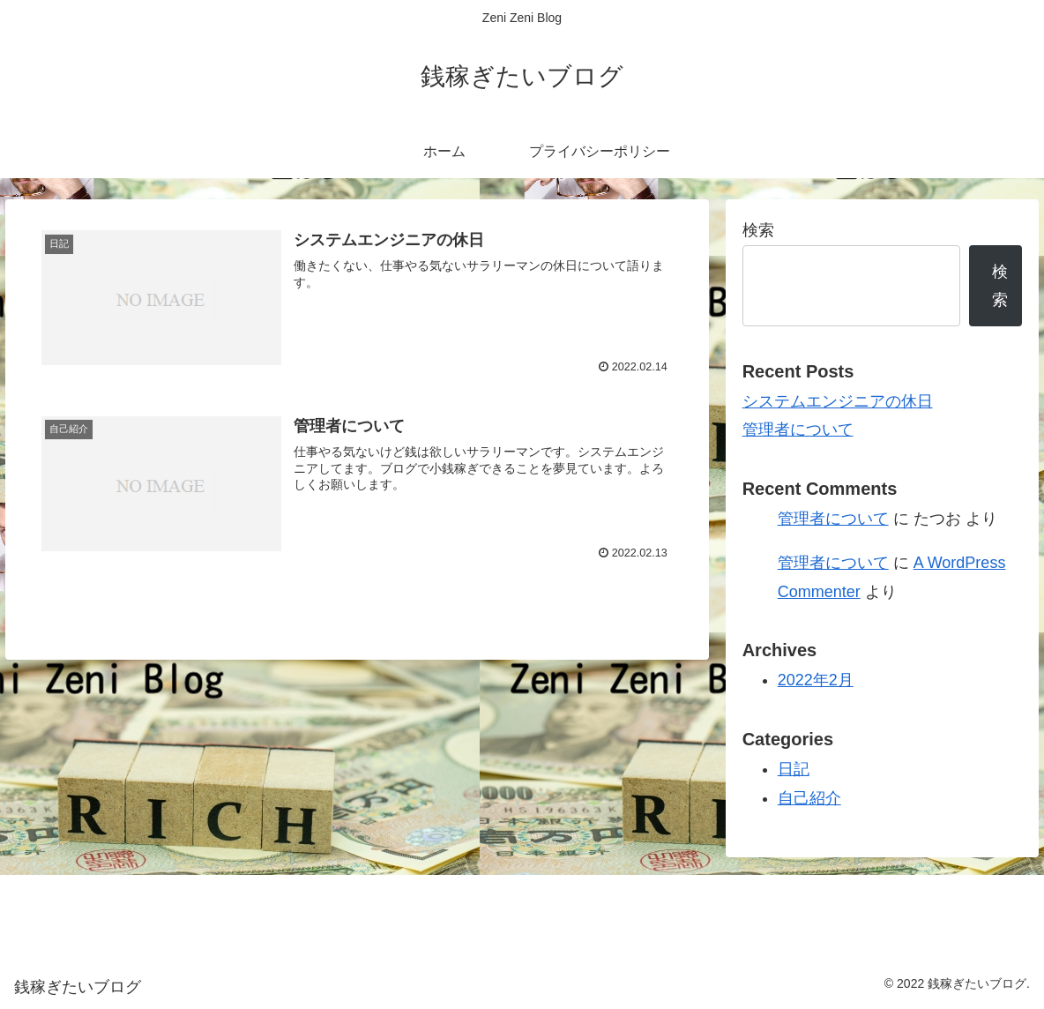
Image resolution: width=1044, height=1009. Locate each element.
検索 (758, 230)
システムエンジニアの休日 (837, 401)
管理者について (798, 429)
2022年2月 (816, 680)
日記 (793, 769)
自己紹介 (809, 798)
